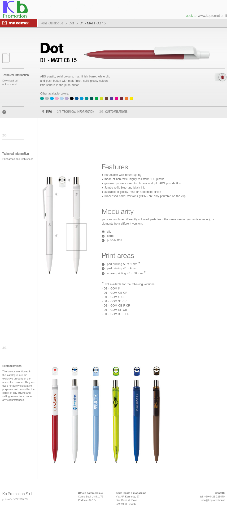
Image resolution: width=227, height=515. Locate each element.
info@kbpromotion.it (213, 500)
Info (46, 112)
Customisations (113, 112)
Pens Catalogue (51, 23)
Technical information (75, 112)
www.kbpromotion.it (212, 16)
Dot (71, 23)
